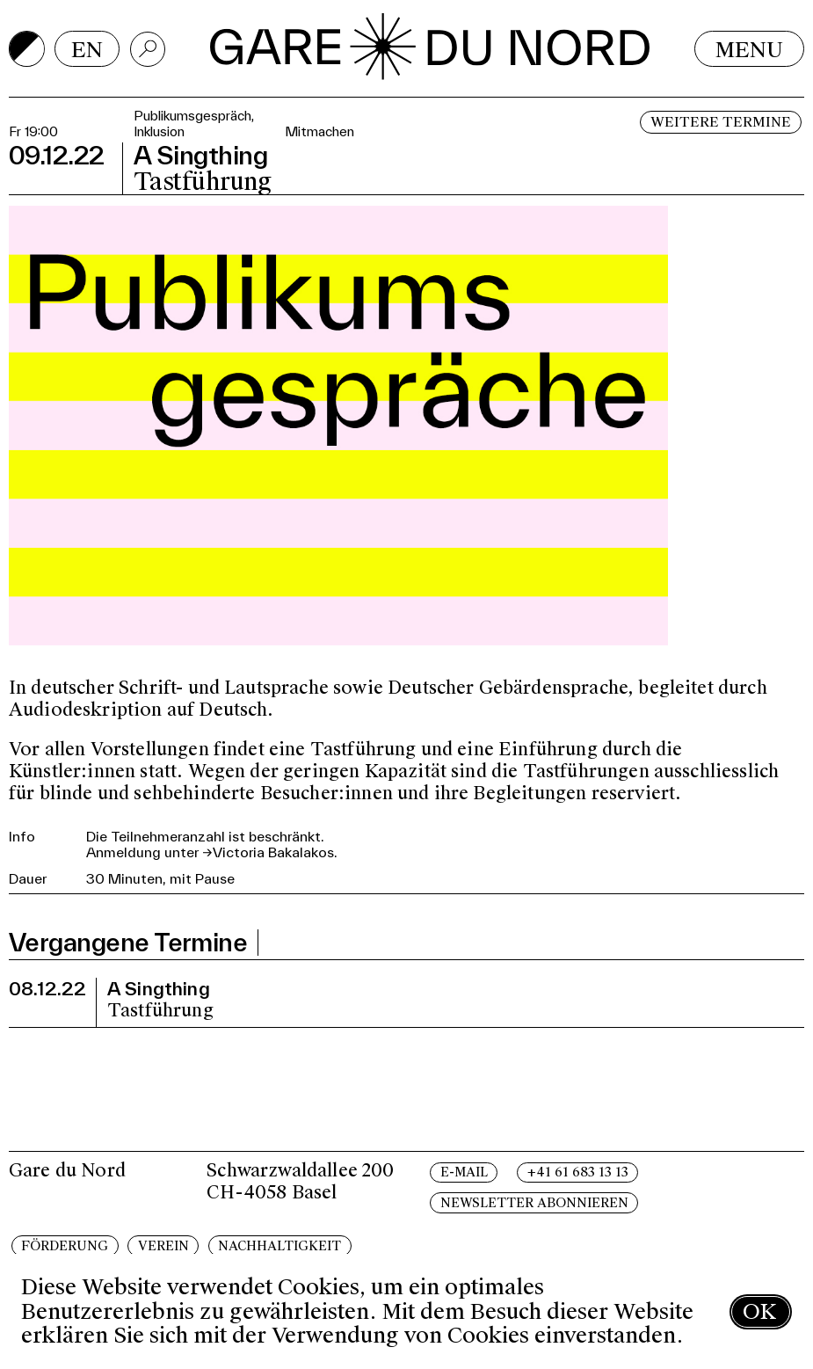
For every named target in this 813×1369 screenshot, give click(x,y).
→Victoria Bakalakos (268, 852)
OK (759, 1311)
